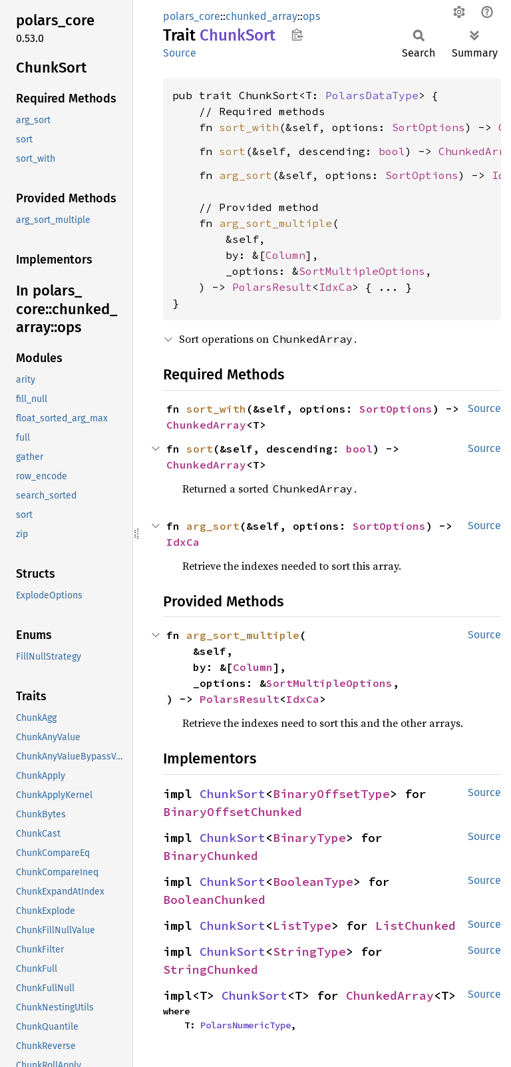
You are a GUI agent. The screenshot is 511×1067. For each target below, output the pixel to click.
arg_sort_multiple (275, 223)
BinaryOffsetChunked (232, 811)
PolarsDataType (372, 95)
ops (311, 16)
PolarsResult (272, 287)
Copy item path (297, 34)
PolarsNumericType (245, 1025)
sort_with (249, 127)
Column (285, 255)
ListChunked (415, 925)
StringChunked (210, 969)
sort (232, 151)
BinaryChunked (210, 855)
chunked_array (261, 16)
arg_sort (245, 175)
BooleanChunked (214, 899)
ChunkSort (232, 793)
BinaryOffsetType (331, 793)
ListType (302, 925)
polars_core (191, 16)
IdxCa (335, 287)
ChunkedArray (206, 424)
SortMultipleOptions (362, 271)
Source (179, 53)
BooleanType (313, 881)
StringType (309, 951)
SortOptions (428, 127)
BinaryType (309, 837)
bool (392, 151)
